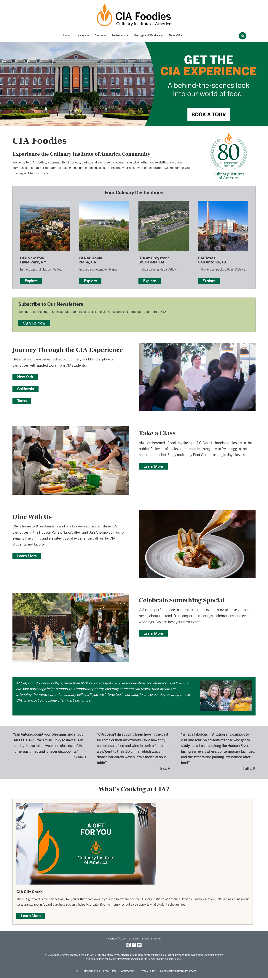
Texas (22, 401)
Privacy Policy (147, 970)
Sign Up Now (34, 323)
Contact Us (127, 970)
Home (66, 35)
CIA (76, 970)
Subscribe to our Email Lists (100, 970)
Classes (99, 35)
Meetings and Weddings (147, 35)
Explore (31, 281)
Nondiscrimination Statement (178, 970)
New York (25, 377)
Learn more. (82, 700)
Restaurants (119, 35)
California (25, 389)
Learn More (153, 466)
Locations (81, 35)
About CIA (174, 35)
